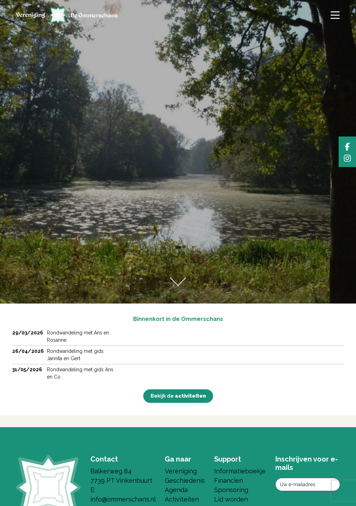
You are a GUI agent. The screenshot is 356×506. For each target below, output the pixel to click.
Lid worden (231, 499)
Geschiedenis (185, 480)
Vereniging (181, 471)
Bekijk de (178, 396)
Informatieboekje (240, 471)
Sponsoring (231, 489)
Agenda (176, 489)
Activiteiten (182, 499)
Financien (228, 480)
